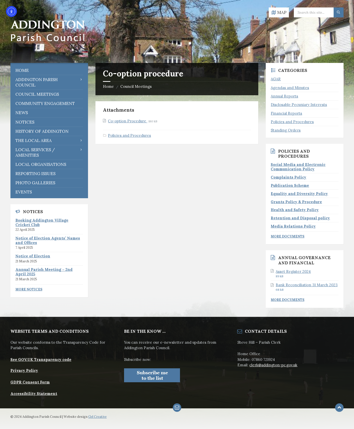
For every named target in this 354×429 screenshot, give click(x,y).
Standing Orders (286, 130)
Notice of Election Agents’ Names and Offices (47, 240)
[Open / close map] (279, 12)
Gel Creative (97, 417)
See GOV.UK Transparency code (40, 359)
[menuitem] (49, 70)
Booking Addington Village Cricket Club (41, 222)
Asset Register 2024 (293, 271)
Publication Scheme (290, 185)
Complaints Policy (288, 177)
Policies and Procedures (129, 135)
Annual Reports (284, 96)
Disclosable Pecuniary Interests (299, 104)
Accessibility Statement (33, 393)
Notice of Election (32, 256)
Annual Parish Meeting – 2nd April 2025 (44, 271)
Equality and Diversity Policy (299, 193)
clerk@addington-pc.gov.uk (273, 365)
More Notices (28, 289)
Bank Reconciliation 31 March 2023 (307, 285)
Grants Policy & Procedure (296, 201)
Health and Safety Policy (295, 209)
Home (108, 86)
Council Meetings (136, 86)
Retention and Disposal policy (300, 218)
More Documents (287, 236)
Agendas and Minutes (290, 87)
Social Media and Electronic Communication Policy (298, 166)
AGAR (276, 79)
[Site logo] (47, 52)
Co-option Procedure (127, 121)
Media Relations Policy (293, 226)
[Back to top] (339, 407)
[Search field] (319, 12)
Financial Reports (286, 113)
